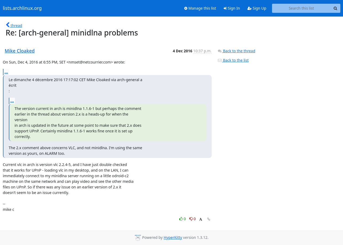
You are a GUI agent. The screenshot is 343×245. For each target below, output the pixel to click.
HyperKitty (173, 237)
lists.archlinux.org (22, 8)
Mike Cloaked (20, 51)
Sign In (232, 8)
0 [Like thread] (183, 218)
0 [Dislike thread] (193, 218)
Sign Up (256, 8)
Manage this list (200, 8)
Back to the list (233, 60)
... (6, 72)
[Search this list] (301, 8)
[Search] (335, 8)
